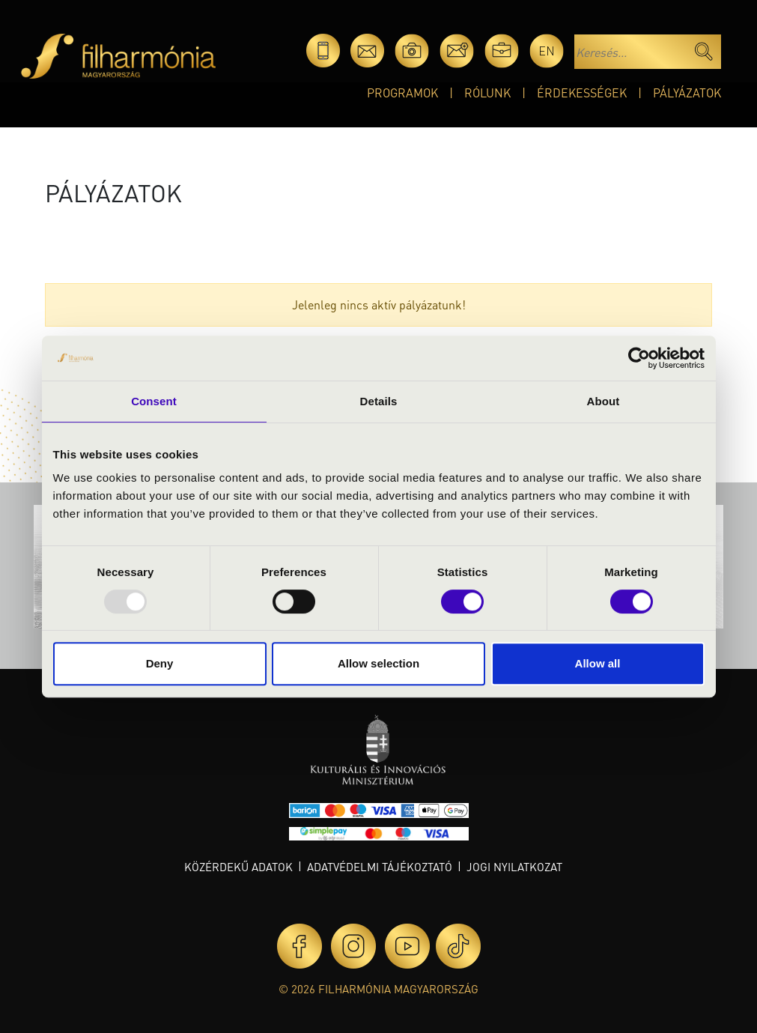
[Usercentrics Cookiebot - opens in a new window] (639, 358)
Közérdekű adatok (238, 866)
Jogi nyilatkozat (514, 866)
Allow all (598, 663)
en (546, 50)
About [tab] (603, 401)
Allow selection (378, 663)
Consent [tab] (154, 401)
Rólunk (487, 92)
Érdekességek (582, 92)
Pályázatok (687, 92)
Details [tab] (379, 401)
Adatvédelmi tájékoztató (379, 866)
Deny (160, 663)
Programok (402, 92)
